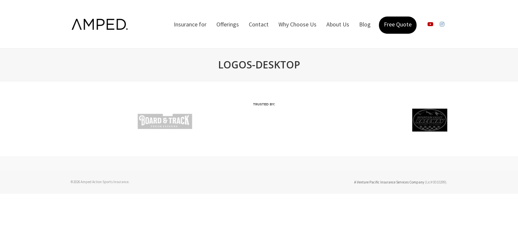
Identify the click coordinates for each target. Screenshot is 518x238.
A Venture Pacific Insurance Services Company (389, 182)
